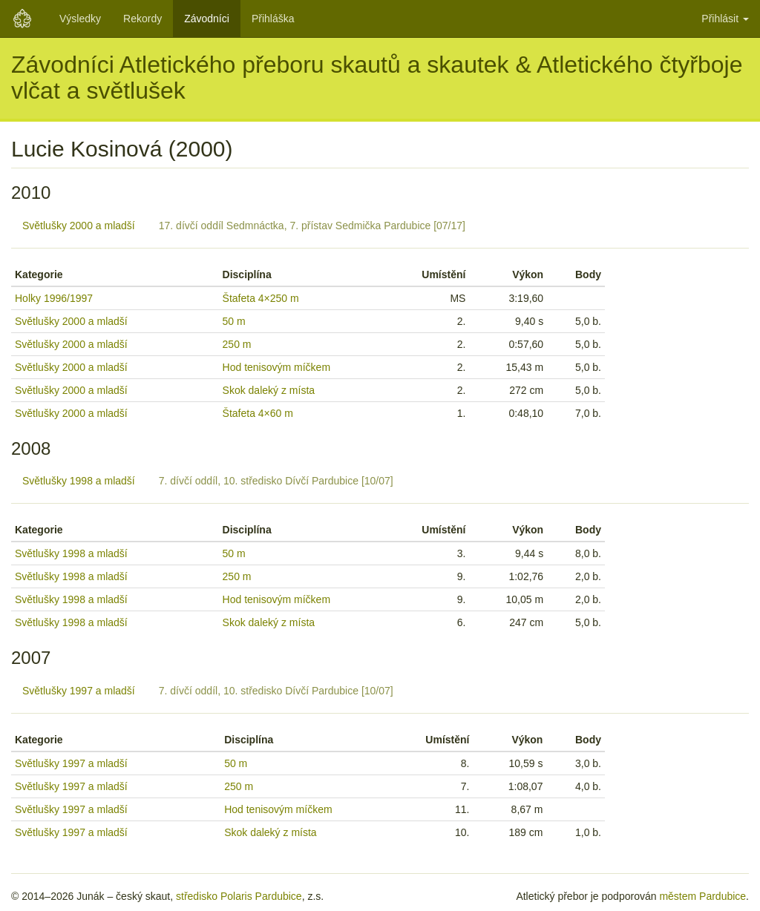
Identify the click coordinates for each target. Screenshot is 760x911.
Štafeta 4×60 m (258, 413)
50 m (234, 321)
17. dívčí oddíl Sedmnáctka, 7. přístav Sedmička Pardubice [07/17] (312, 225)
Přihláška (273, 18)
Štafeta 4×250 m (261, 298)
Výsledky (80, 18)
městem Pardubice (702, 896)
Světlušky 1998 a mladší (78, 481)
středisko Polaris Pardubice (239, 896)
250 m (237, 344)
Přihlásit (725, 18)
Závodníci (206, 18)
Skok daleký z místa (269, 390)
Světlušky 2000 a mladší (78, 225)
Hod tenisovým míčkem (276, 367)
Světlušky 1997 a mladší (78, 691)
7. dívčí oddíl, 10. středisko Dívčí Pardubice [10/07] (276, 481)
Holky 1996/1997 (54, 298)
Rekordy (142, 18)
